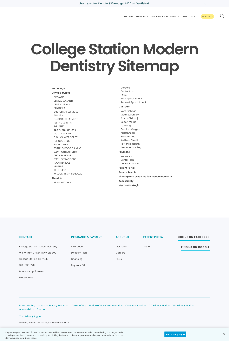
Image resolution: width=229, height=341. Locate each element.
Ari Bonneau (128, 133)
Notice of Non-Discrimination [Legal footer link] (106, 305)
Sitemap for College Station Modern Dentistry (145, 176)
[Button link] (207, 16)
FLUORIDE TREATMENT (66, 119)
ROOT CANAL (61, 144)
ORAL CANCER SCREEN (66, 137)
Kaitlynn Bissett (129, 140)
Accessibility (126, 181)
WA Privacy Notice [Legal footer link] (183, 305)
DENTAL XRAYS (62, 104)
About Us (57, 178)
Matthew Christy (130, 114)
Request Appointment (133, 102)
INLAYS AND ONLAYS (65, 130)
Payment (124, 152)
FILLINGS (58, 115)
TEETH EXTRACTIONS (65, 159)
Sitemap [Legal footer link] (41, 309)
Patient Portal (127, 168)
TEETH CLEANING (63, 122)
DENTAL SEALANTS (63, 100)
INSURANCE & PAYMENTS (164, 16)
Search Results (127, 172)
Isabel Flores (128, 136)
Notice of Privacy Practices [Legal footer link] (53, 305)
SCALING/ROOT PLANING (67, 148)
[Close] (224, 334)
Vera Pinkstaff (128, 111)
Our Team (124, 106)
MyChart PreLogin (129, 185)
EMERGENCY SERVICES (66, 111)
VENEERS (58, 166)
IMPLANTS (59, 126)
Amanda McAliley (131, 147)
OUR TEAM (128, 16)
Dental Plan (127, 160)
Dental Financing (130, 163)
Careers (125, 87)
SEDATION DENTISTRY (65, 152)
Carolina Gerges (130, 129)
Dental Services (61, 92)
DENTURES (59, 108)
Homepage (58, 88)
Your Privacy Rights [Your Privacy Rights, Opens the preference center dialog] (175, 334)
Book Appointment (131, 98)
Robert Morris (128, 122)
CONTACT (25, 237)
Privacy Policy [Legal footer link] (27, 305)
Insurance (126, 156)
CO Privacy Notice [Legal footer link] (159, 305)
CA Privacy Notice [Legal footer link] (135, 305)
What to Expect (62, 182)
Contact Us (127, 91)
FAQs (123, 95)
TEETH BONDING (62, 155)
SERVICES (141, 16)
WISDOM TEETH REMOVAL (68, 173)
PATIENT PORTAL (153, 237)
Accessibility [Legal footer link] (26, 309)
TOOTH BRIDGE (62, 162)
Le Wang (126, 125)
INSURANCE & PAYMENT (86, 237)
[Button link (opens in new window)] (194, 238)
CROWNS (59, 97)
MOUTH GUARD (62, 133)
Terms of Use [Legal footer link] (79, 305)
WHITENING (60, 170)
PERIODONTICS (62, 141)
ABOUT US (187, 16)
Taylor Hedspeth (130, 143)
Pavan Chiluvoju (130, 118)
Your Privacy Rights (30, 316)
